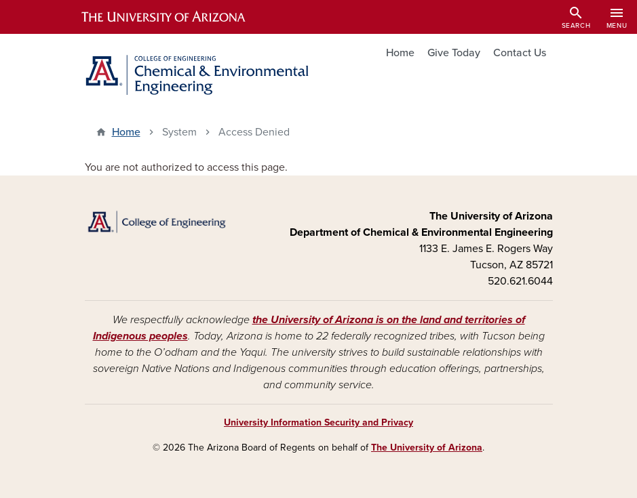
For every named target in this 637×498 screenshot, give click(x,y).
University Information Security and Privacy (318, 422)
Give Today (453, 53)
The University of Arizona (426, 447)
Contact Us (519, 53)
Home (400, 53)
